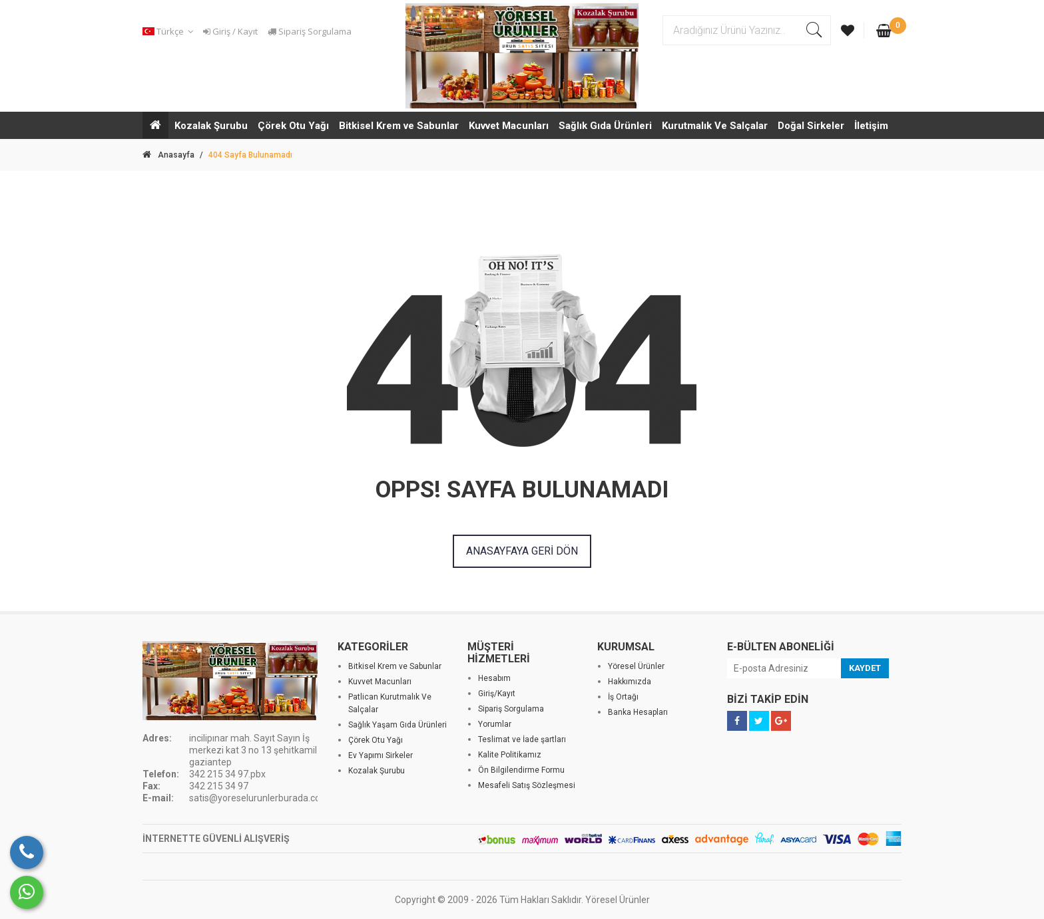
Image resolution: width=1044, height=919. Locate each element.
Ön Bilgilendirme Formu (521, 770)
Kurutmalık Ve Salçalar (715, 126)
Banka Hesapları (638, 712)
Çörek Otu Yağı (293, 126)
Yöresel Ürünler (636, 666)
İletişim (871, 126)
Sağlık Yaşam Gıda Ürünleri (397, 724)
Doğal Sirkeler (811, 126)
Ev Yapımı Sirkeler (380, 755)
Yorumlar (494, 724)
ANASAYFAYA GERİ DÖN (522, 551)
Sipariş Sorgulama (310, 31)
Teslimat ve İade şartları (522, 739)
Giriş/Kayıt (496, 693)
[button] (169, 32)
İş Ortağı (623, 697)
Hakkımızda (629, 681)
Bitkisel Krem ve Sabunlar (399, 126)
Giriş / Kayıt (230, 31)
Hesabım (494, 678)
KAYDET (865, 668)
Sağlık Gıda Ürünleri (605, 126)
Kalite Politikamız (509, 754)
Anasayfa (168, 155)
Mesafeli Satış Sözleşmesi (526, 785)
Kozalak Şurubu (211, 126)
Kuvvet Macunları (509, 126)
